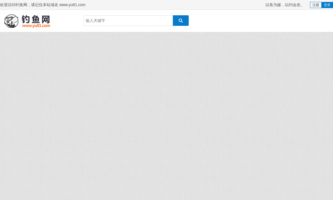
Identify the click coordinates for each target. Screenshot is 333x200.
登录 (327, 5)
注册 (315, 5)
